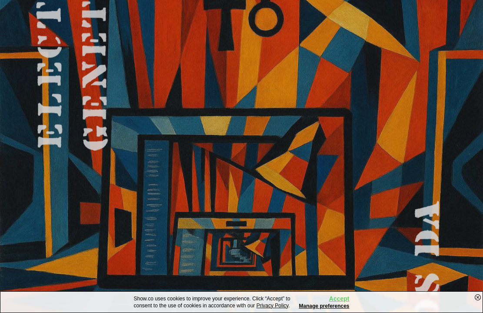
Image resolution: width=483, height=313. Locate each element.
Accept (339, 298)
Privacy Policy (272, 306)
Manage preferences (324, 306)
